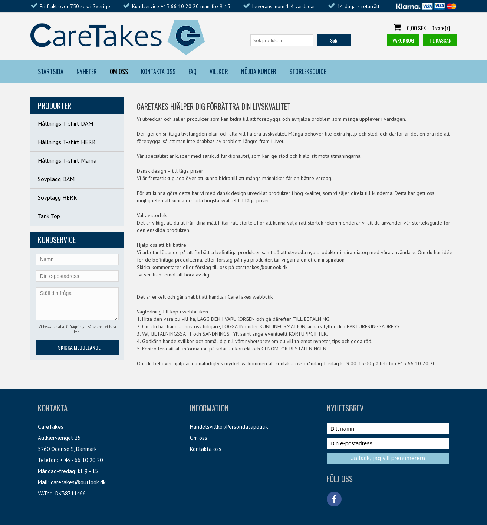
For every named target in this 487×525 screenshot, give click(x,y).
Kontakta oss (205, 448)
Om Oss (119, 71)
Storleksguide (307, 71)
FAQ (192, 71)
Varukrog (403, 40)
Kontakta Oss (158, 71)
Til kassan (440, 40)
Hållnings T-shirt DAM (65, 123)
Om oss (198, 437)
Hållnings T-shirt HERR (67, 142)
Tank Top (49, 216)
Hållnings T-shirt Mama (67, 160)
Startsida (50, 71)
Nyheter (86, 71)
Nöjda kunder (258, 71)
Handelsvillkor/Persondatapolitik (229, 426)
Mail (43, 482)
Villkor (219, 71)
